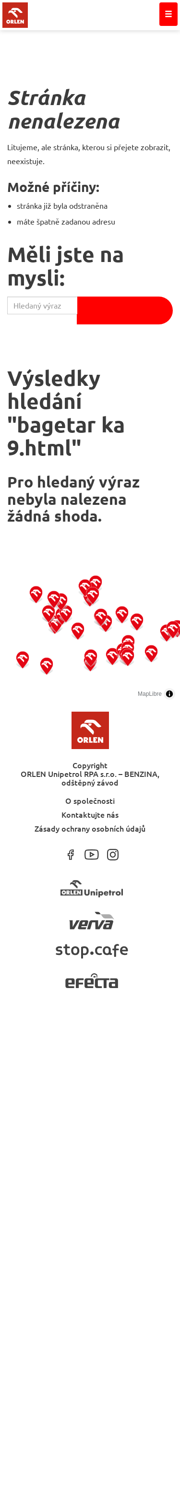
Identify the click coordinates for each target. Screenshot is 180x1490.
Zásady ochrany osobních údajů (90, 828)
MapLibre (150, 694)
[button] (22, 659)
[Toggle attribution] (169, 694)
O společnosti (90, 800)
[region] (90, 632)
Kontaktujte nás (90, 814)
